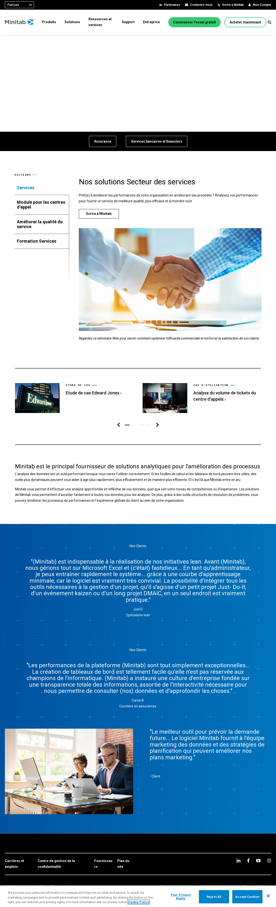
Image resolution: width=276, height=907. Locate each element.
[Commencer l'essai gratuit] (194, 22)
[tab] (42, 187)
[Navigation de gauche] (118, 416)
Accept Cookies (247, 896)
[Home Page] (20, 22)
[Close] (268, 896)
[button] (269, 22)
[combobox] (19, 4)
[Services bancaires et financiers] (156, 141)
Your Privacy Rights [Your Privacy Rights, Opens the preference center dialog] (181, 896)
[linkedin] (238, 852)
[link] (74, 398)
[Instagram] (269, 852)
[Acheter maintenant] (245, 22)
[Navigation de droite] (157, 416)
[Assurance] (102, 141)
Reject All (214, 896)
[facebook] (248, 851)
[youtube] (258, 851)
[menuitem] (49, 22)
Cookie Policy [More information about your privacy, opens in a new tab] (138, 902)
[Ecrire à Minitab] (99, 213)
